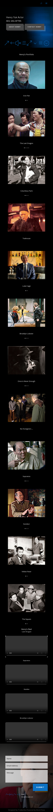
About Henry (15, 27)
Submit (40, 787)
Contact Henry (34, 27)
